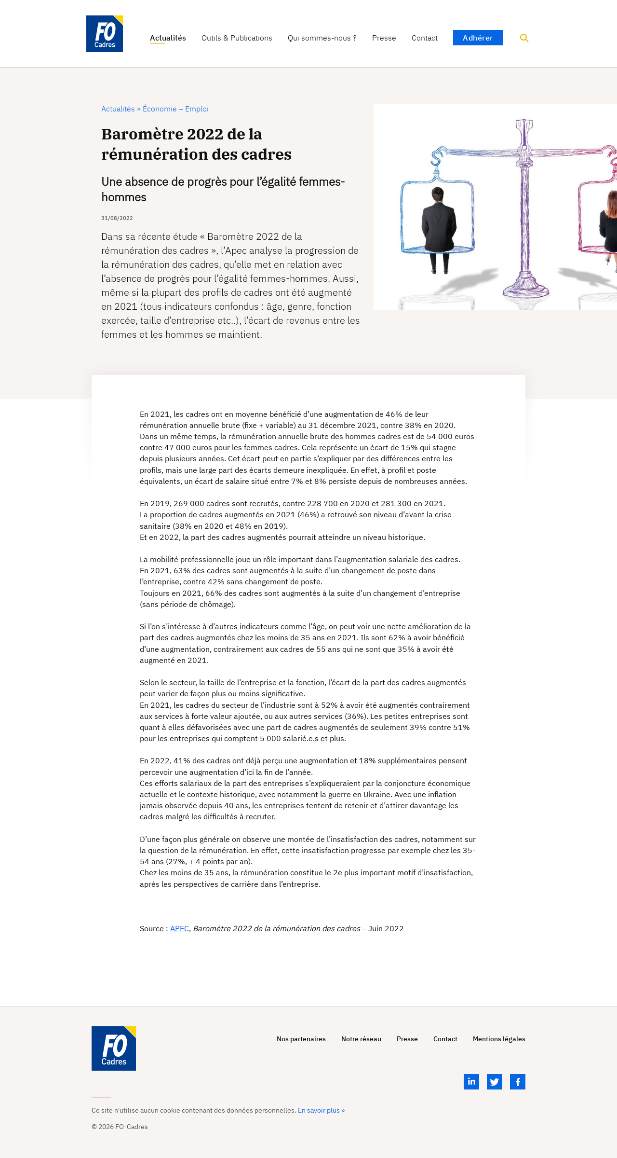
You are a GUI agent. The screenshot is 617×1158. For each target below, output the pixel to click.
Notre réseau (361, 1039)
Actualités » (121, 108)
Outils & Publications (236, 37)
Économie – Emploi (175, 108)
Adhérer (478, 37)
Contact (425, 37)
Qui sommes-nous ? (322, 37)
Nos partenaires (301, 1039)
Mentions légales (499, 1039)
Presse (384, 37)
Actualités (168, 37)
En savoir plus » (321, 1110)
